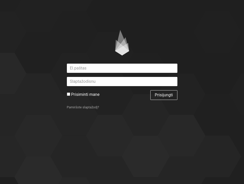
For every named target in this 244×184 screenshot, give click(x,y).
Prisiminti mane (83, 94)
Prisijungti (164, 95)
